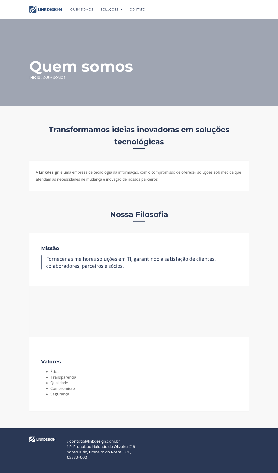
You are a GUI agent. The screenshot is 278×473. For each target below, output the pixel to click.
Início (34, 77)
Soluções (109, 9)
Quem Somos (81, 9)
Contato (137, 9)
